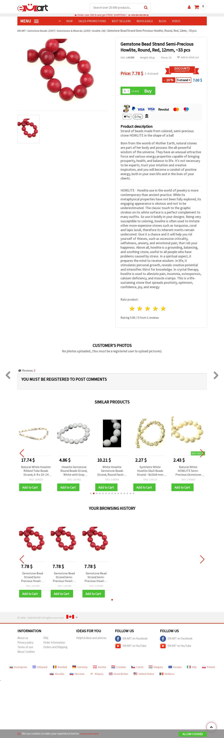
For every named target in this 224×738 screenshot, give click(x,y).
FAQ (45, 639)
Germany (80, 668)
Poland (208, 668)
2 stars (140, 309)
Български (18, 668)
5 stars (163, 309)
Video (176, 21)
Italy (192, 668)
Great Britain (118, 675)
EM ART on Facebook (131, 640)
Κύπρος (96, 675)
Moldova (167, 675)
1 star (132, 309)
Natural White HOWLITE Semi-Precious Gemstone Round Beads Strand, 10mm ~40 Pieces (188, 472)
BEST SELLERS (121, 21)
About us (22, 639)
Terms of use (25, 648)
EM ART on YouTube (130, 647)
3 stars (148, 309)
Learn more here (90, 734)
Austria (99, 668)
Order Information (54, 644)
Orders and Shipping (55, 648)
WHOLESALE (145, 21)
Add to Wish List (188, 57)
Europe (175, 668)
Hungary (156, 668)
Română (60, 668)
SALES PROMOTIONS (92, 21)
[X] (19, 734)
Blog (162, 21)
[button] (90, 494)
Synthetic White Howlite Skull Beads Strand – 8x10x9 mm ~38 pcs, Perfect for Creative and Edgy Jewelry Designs (150, 472)
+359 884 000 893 (138, 15)
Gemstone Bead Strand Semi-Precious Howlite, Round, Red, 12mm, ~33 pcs (32, 578)
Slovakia (57, 675)
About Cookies (26, 653)
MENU (29, 21)
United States (144, 675)
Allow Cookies (192, 734)
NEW (69, 21)
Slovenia (77, 675)
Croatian (118, 668)
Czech (137, 668)
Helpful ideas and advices (91, 639)
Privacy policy (25, 644)
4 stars (156, 309)
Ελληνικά (39, 668)
